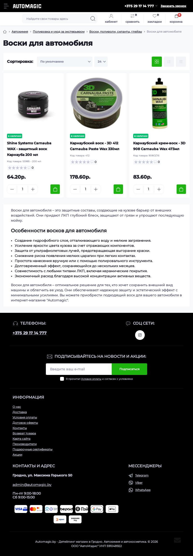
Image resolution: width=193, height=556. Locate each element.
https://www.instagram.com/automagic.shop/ (140, 335)
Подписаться (129, 369)
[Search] (93, 18)
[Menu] (6, 6)
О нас (17, 407)
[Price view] (181, 62)
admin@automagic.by (32, 485)
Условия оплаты (91, 378)
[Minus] (12, 189)
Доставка (20, 412)
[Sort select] (64, 62)
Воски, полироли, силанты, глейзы (115, 31)
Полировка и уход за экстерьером (58, 31)
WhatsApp (143, 490)
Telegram (142, 475)
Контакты (20, 428)
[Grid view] (157, 62)
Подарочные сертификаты (32, 449)
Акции (17, 454)
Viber (139, 482)
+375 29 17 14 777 (30, 333)
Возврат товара (24, 433)
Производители (25, 444)
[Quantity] (22, 189)
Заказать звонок (173, 6)
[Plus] (33, 189)
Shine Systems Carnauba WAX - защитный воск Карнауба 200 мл (29, 149)
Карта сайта (21, 438)
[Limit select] (101, 62)
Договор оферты (25, 422)
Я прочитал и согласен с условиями (99, 378)
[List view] (169, 62)
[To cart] (55, 189)
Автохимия (20, 31)
